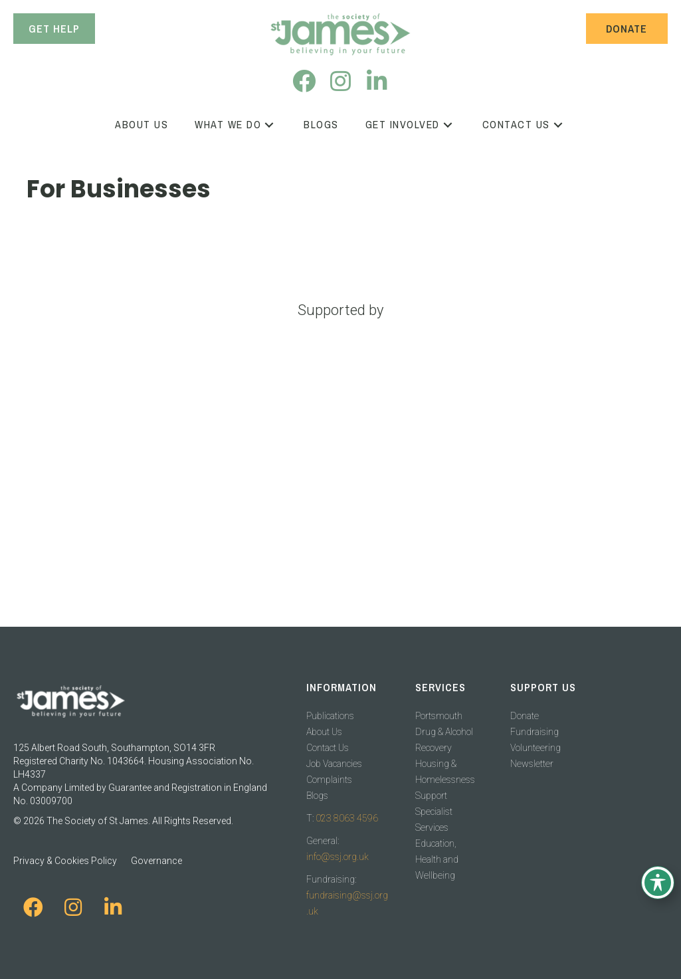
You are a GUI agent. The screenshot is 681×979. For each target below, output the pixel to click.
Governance (156, 860)
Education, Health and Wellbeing (436, 859)
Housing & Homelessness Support (445, 779)
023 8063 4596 (347, 818)
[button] (304, 80)
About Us (324, 731)
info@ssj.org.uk (337, 856)
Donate (524, 715)
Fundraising (534, 731)
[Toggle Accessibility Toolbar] (658, 883)
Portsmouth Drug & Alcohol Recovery (444, 731)
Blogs (317, 795)
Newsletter (531, 763)
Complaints (329, 779)
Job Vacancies (334, 763)
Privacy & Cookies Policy (65, 860)
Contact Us (327, 747)
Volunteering (535, 747)
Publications (330, 715)
